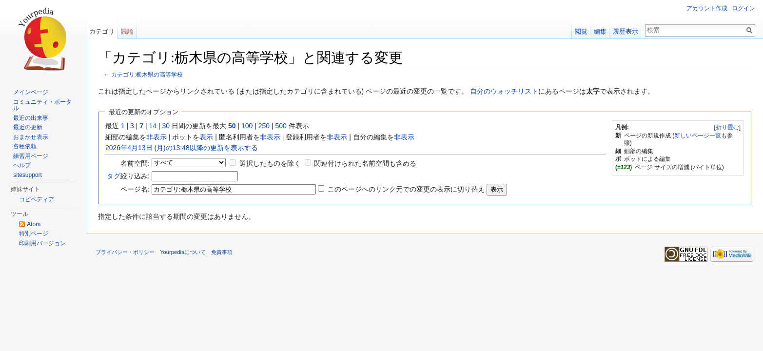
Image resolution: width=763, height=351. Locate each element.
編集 (600, 31)
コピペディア (36, 199)
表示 (206, 137)
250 (264, 126)
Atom (33, 224)
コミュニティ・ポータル (42, 105)
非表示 (156, 137)
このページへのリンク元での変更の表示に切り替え (406, 189)
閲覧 (581, 31)
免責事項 (222, 252)
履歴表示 (625, 31)
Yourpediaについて (183, 252)
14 (153, 126)
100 (247, 126)
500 (280, 126)
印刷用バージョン (42, 243)
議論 (127, 31)
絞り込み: (128, 176)
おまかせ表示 (30, 137)
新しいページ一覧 (697, 135)
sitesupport (27, 175)
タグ (113, 176)
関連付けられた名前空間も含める (365, 163)
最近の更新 (27, 127)
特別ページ (33, 233)
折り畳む (727, 127)
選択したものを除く (270, 163)
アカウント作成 (706, 8)
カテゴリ (102, 31)
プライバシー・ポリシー (125, 252)
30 (166, 126)
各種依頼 (25, 146)
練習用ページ (30, 156)
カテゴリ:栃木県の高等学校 (147, 74)
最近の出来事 (30, 118)
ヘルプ (22, 165)
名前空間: (135, 163)
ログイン (743, 8)
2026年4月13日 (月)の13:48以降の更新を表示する (181, 148)
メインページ (30, 92)
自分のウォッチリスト (504, 91)
